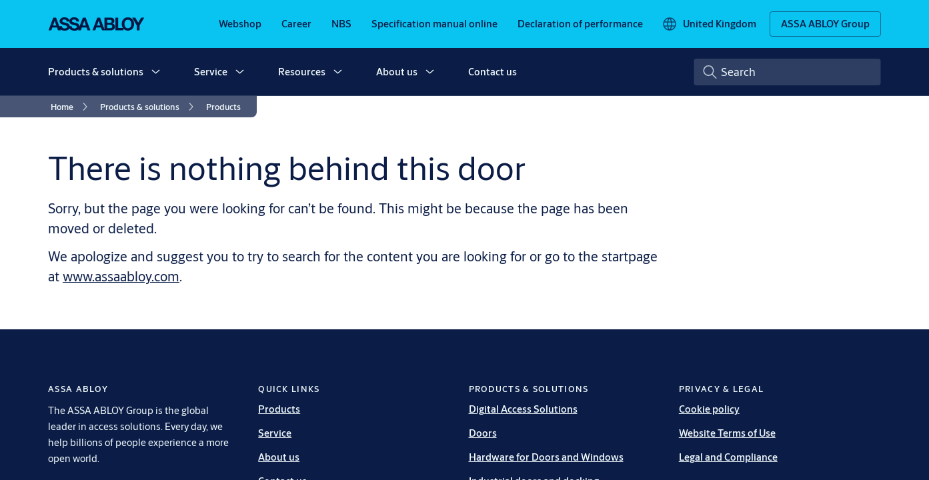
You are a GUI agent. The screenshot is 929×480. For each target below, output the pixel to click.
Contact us (492, 71)
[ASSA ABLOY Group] (825, 24)
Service (210, 71)
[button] (155, 72)
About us (396, 71)
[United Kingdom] (709, 24)
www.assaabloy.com (121, 276)
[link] (240, 24)
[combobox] (787, 72)
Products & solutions (95, 71)
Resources (301, 71)
